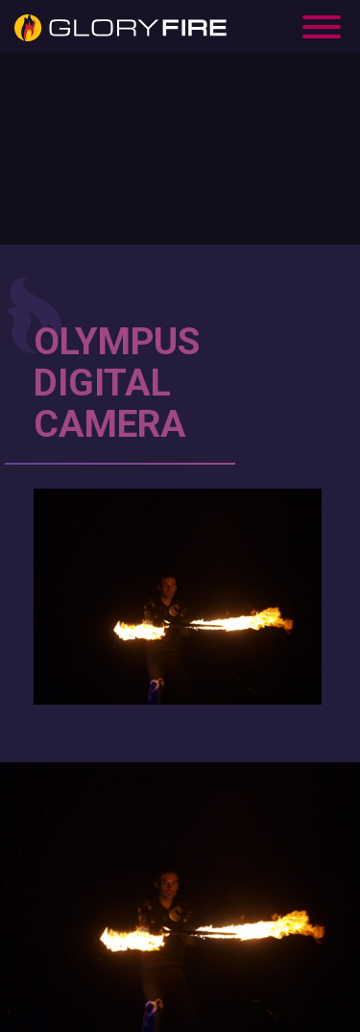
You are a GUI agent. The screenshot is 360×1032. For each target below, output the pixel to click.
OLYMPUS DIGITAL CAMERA (117, 383)
